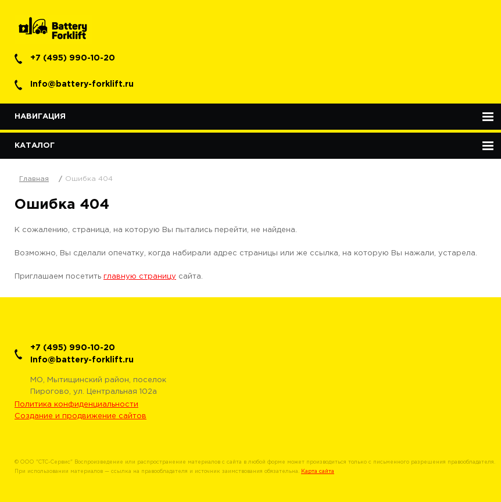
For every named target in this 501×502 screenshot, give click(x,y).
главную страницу (139, 276)
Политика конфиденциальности (76, 404)
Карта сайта (317, 471)
